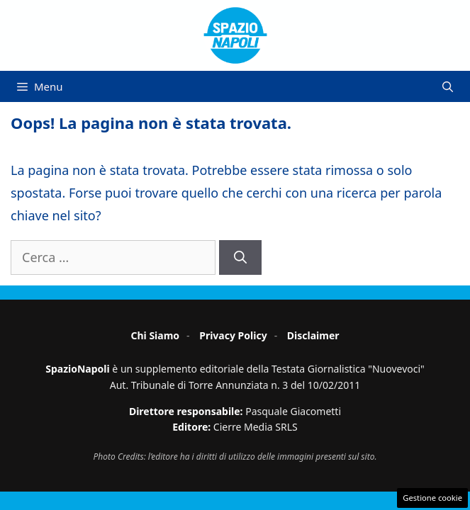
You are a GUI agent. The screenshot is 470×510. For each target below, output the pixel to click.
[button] (447, 86)
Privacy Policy (233, 335)
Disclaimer (313, 335)
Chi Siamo (154, 335)
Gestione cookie (432, 497)
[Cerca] (240, 257)
